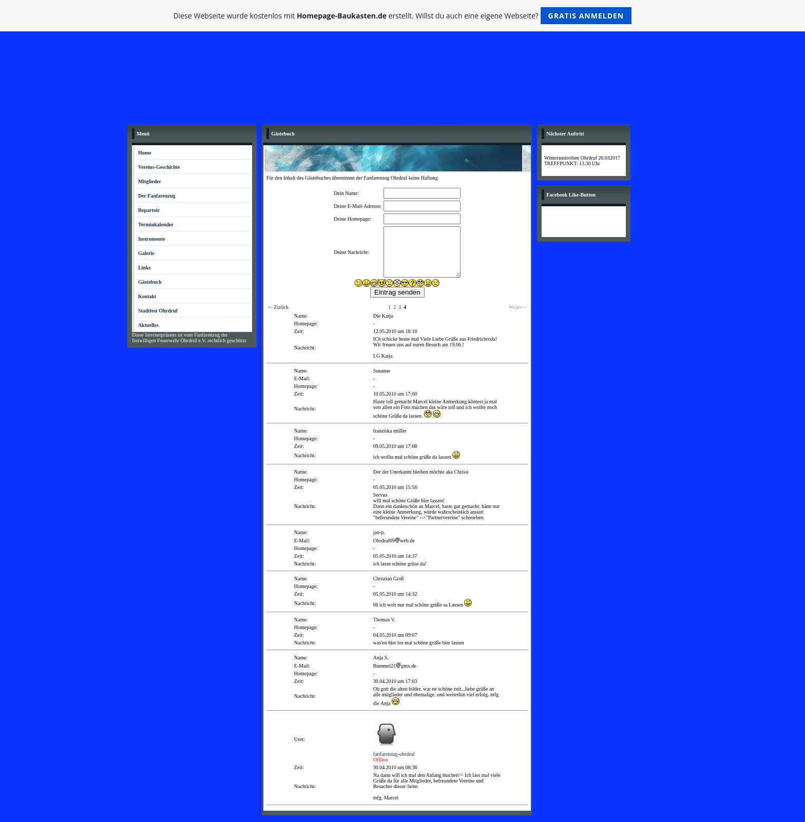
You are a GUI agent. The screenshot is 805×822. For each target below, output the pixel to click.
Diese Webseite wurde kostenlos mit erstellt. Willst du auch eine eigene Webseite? (403, 15)
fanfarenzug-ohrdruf (394, 754)
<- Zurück (278, 307)
